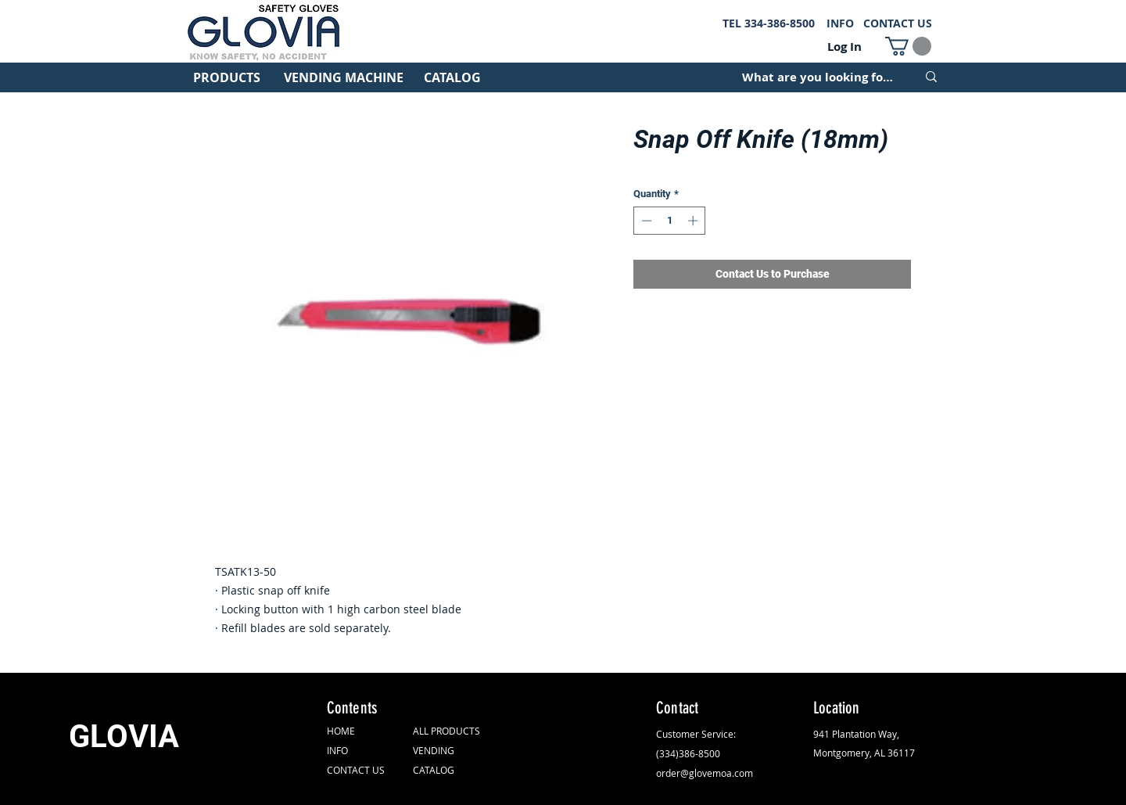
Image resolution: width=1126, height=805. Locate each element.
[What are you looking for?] (817, 76)
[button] (908, 46)
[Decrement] (645, 220)
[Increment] (694, 220)
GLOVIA (124, 736)
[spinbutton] (669, 220)
